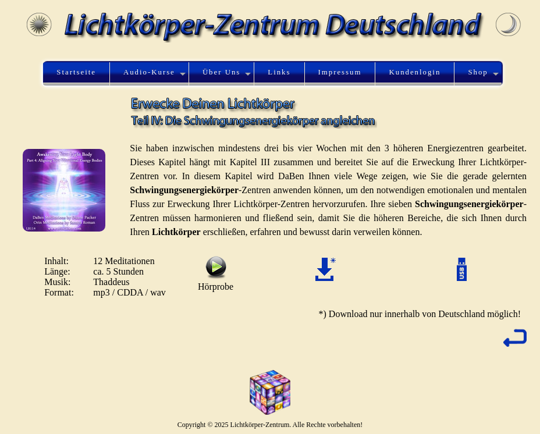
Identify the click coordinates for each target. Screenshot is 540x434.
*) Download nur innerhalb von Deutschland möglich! (420, 314)
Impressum (340, 72)
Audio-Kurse (149, 72)
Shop (478, 72)
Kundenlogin (415, 72)
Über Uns (221, 72)
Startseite (76, 72)
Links (279, 72)
